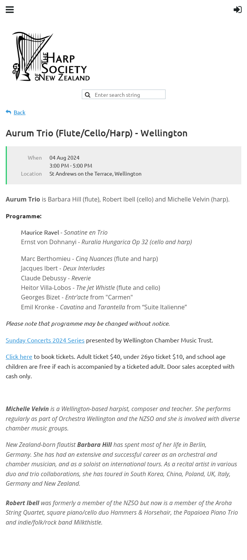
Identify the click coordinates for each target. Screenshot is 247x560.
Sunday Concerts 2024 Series (45, 340)
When (35, 157)
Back (19, 112)
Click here (19, 356)
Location (31, 173)
